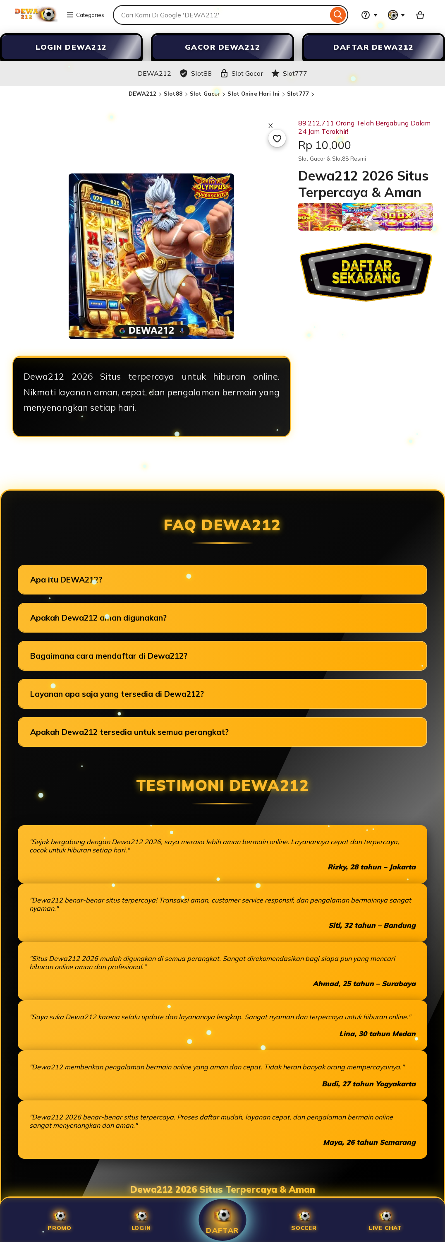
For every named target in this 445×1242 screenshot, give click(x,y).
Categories (85, 15)
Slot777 (298, 93)
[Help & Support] (369, 15)
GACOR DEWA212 (223, 47)
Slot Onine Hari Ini (253, 93)
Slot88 (173, 93)
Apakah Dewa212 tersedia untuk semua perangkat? (129, 732)
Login (141, 1219)
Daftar (222, 1219)
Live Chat (385, 1219)
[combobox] (220, 15)
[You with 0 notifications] (396, 15)
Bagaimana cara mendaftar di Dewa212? (108, 656)
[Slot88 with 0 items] (420, 15)
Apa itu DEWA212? (66, 580)
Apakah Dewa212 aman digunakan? (98, 618)
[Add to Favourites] (277, 138)
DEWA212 (142, 93)
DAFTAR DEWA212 (373, 47)
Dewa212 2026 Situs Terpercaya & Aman (222, 1189)
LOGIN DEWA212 (71, 47)
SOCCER (304, 1219)
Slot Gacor (205, 93)
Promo (60, 1219)
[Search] (338, 15)
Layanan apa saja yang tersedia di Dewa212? (117, 694)
